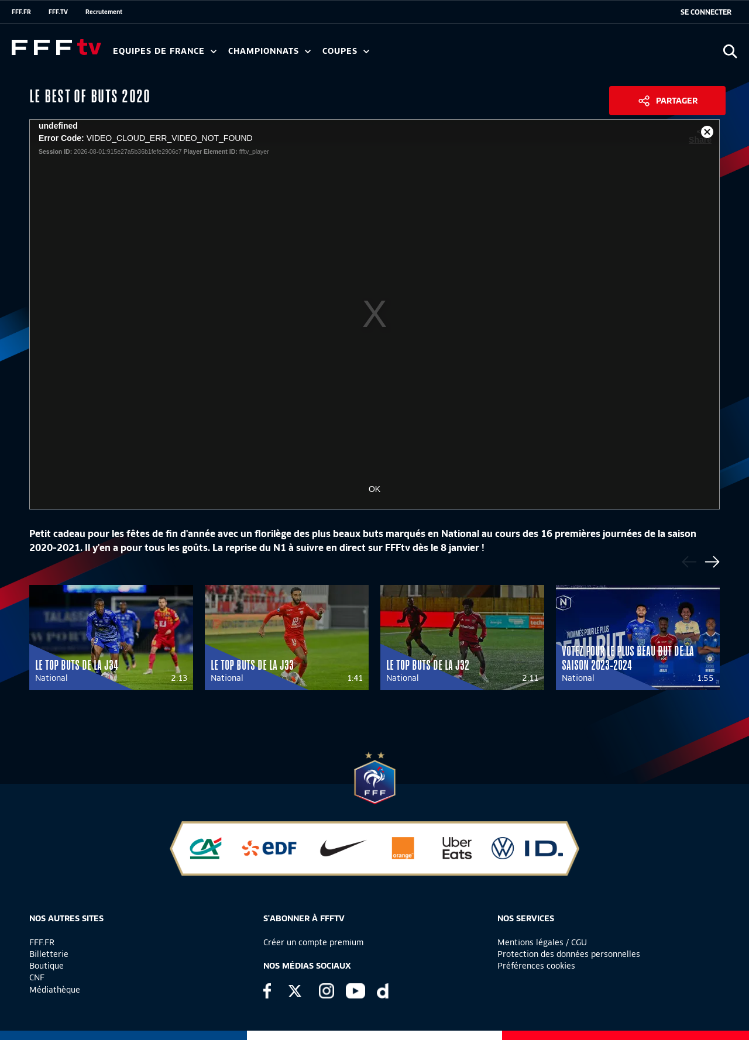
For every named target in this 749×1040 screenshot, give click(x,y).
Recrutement (103, 11)
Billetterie (48, 954)
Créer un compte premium (313, 942)
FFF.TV (58, 11)
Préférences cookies (536, 965)
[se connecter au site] (706, 12)
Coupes (345, 51)
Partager (677, 100)
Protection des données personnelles (568, 954)
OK (374, 489)
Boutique (46, 965)
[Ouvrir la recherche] (730, 51)
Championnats (269, 51)
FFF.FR (21, 11)
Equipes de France (165, 51)
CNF (36, 977)
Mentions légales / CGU (542, 942)
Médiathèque (54, 989)
